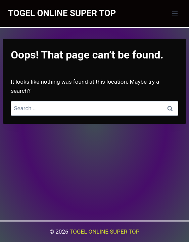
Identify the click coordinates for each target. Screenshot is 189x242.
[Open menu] (175, 13)
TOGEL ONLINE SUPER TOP (104, 231)
